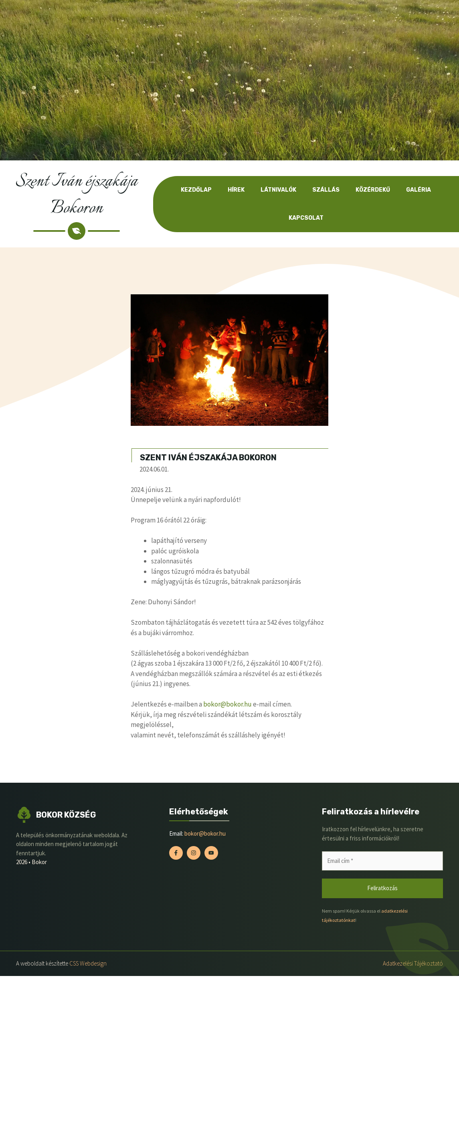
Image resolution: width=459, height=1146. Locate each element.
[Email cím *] (382, 861)
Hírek (236, 189)
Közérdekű (373, 189)
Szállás (326, 189)
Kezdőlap (196, 189)
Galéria (418, 189)
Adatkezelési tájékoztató (413, 963)
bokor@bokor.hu (227, 704)
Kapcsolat (306, 218)
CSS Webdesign (88, 963)
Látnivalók (278, 189)
